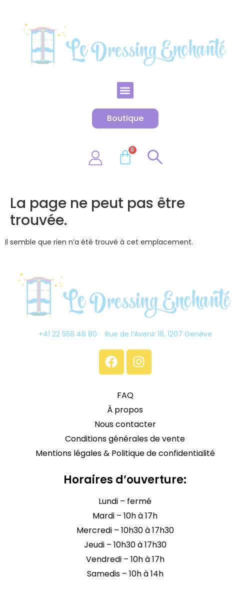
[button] (125, 90)
